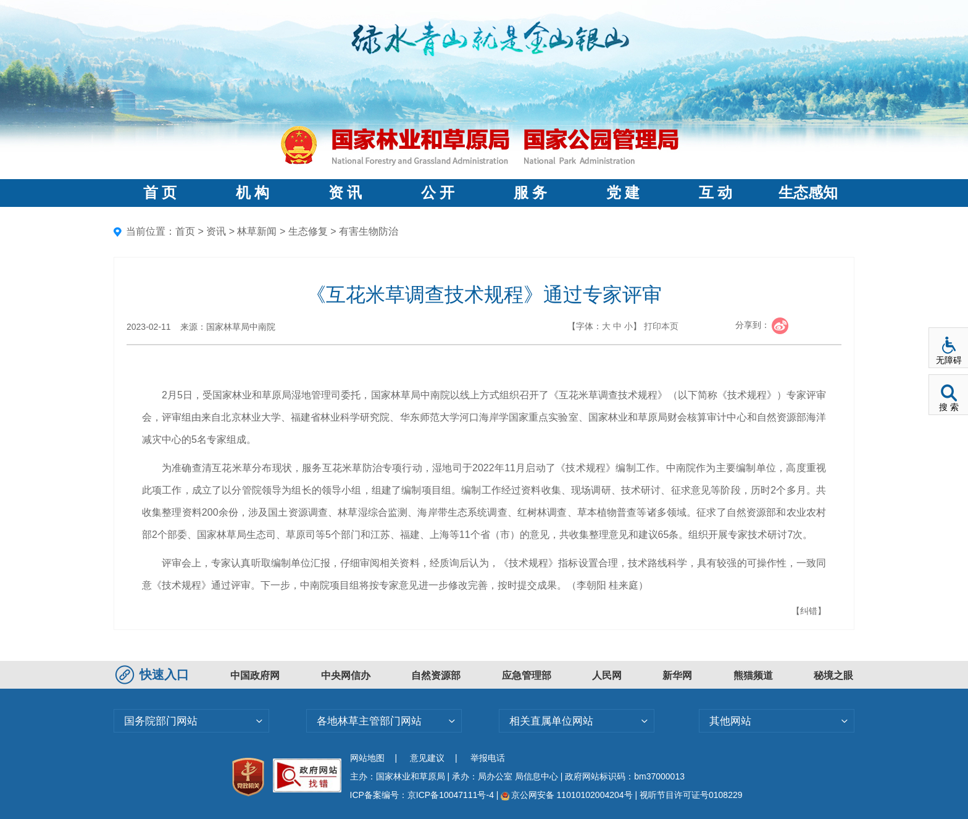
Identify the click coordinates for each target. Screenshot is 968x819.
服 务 (530, 193)
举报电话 (487, 758)
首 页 (160, 193)
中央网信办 (345, 675)
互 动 (715, 193)
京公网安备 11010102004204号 (566, 795)
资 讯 (345, 193)
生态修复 (308, 231)
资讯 (216, 231)
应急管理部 (526, 675)
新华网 (677, 675)
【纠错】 (808, 611)
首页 (185, 231)
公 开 (437, 193)
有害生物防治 (368, 231)
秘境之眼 (833, 675)
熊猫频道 (753, 675)
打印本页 (661, 326)
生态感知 (808, 193)
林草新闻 (257, 231)
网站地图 (367, 758)
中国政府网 (255, 675)
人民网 (607, 675)
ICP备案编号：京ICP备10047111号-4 (423, 795)
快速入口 (154, 674)
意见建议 (427, 758)
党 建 (623, 193)
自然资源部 (436, 675)
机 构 (252, 193)
